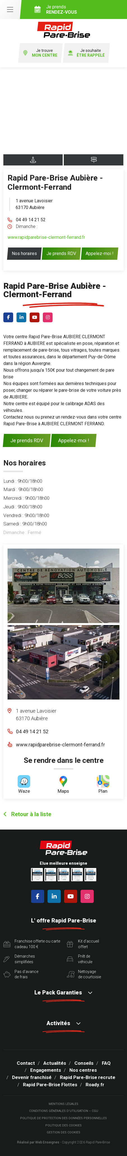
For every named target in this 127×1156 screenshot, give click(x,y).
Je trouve (40, 53)
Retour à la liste (27, 814)
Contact (26, 1063)
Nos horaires (24, 253)
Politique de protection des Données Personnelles (63, 1118)
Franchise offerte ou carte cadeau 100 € (31, 944)
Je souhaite (86, 53)
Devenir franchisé (31, 1077)
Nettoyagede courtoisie (84, 974)
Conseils (83, 1063)
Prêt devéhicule (79, 959)
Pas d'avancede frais (20, 974)
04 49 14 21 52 (31, 219)
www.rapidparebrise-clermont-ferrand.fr (46, 237)
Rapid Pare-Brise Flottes (50, 1084)
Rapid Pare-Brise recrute (87, 1077)
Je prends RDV (61, 253)
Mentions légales (63, 1104)
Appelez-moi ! (100, 253)
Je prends (78, 9)
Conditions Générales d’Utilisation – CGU (63, 1111)
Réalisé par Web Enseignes (38, 1142)
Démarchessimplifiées (19, 959)
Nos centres (83, 1070)
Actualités (54, 1063)
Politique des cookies (63, 1125)
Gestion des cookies (63, 1132)
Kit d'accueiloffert (83, 944)
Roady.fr (95, 1084)
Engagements (45, 1070)
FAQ (106, 1063)
